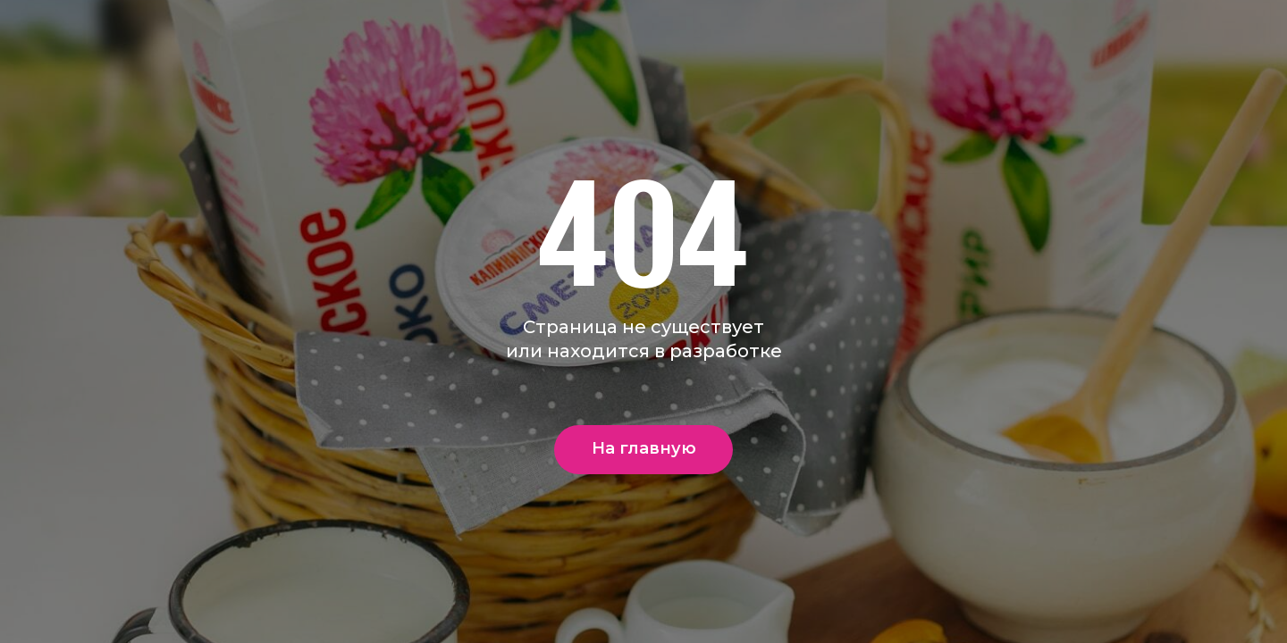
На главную (644, 448)
